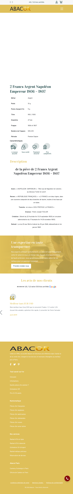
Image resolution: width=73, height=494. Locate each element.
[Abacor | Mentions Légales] (38, 483)
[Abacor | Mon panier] (61, 2)
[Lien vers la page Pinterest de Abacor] (19, 365)
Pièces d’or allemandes (17, 418)
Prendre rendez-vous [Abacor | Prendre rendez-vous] (21, 266)
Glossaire (13, 377)
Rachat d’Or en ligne (17, 439)
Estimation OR (15, 389)
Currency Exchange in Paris (19, 469)
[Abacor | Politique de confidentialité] (54, 483)
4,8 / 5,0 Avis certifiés (36, 2)
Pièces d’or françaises (17, 406)
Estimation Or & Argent (18, 448)
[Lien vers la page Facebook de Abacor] (10, 365)
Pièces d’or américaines (18, 414)
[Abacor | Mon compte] (56, 2)
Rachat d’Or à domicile (17, 444)
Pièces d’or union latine (18, 426)
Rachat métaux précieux (18, 452)
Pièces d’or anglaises (17, 410)
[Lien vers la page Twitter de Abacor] (14, 365)
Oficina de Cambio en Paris (19, 473)
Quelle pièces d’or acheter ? (19, 385)
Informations (14, 381)
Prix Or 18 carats (15, 393)
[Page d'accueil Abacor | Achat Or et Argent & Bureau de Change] (20, 9)
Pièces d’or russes (16, 422)
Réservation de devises (18, 456)
